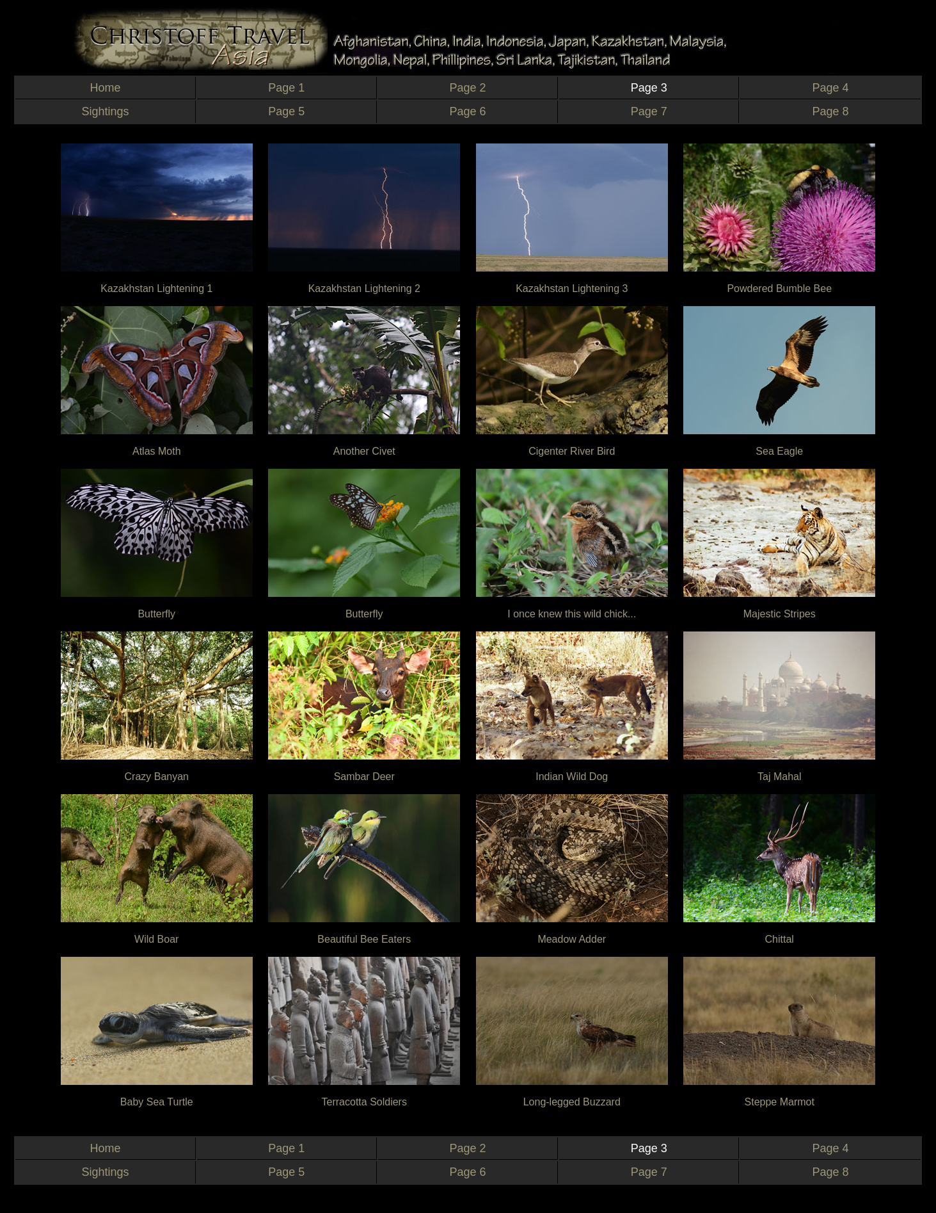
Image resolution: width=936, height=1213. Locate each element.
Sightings (105, 111)
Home (105, 87)
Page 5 (286, 111)
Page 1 (286, 87)
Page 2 (467, 87)
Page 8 (830, 111)
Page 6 (467, 111)
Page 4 (830, 87)
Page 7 (649, 111)
